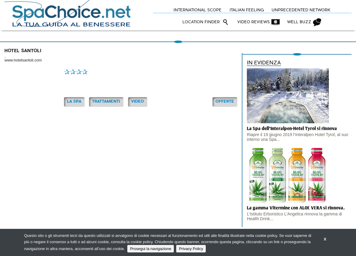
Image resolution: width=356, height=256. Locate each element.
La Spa (74, 102)
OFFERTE (225, 102)
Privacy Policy (191, 248)
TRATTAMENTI (106, 102)
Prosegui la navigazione (150, 248)
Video (137, 102)
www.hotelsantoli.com (23, 60)
